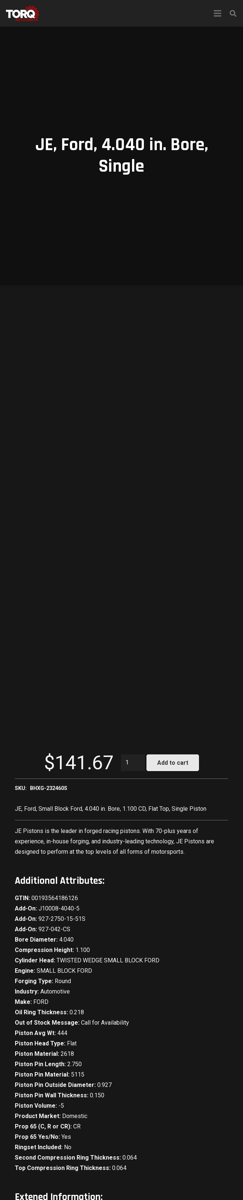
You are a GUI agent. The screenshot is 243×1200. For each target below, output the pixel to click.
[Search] (233, 13)
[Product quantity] (133, 762)
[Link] (22, 13)
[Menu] (217, 13)
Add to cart (172, 762)
